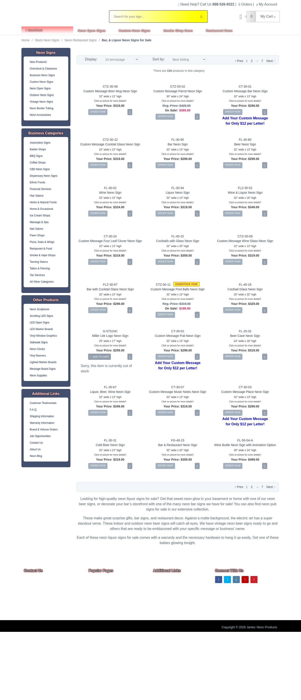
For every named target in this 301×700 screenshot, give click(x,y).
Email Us (33, 593)
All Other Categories (42, 281)
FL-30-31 (110, 440)
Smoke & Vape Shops (43, 255)
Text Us (29, 604)
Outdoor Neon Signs (42, 95)
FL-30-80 (245, 139)
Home (25, 40)
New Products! (38, 62)
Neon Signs (45, 52)
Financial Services (40, 189)
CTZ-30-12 (110, 139)
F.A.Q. (33, 409)
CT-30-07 (177, 387)
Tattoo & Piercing (40, 268)
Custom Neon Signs (134, 30)
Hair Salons (37, 195)
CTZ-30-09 (245, 236)
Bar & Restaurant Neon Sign (177, 445)
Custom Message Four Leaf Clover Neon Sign (110, 241)
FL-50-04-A (245, 440)
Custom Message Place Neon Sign (245, 392)
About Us (35, 449)
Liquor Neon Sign (177, 192)
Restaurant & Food (41, 248)
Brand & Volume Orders (44, 429)
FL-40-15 (177, 236)
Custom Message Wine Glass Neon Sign (245, 241)
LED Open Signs (39, 322)
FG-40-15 (177, 440)
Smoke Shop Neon (178, 30)
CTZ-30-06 (110, 86)
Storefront (34, 30)
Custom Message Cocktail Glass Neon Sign (110, 144)
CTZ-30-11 (163, 284)
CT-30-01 (245, 86)
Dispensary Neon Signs (43, 175)
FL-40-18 (245, 284)
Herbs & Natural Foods (43, 202)
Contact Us (36, 442)
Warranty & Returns (166, 610)
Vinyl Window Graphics (43, 335)
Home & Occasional (41, 208)
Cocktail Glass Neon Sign (245, 289)
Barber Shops (38, 149)
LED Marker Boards (41, 329)
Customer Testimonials (43, 403)
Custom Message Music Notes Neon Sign (177, 392)
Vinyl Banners (38, 355)
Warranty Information (42, 422)
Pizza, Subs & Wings (42, 242)
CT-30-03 (245, 387)
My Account (266, 4)
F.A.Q (92, 610)
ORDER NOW (98, 111)
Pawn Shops (37, 235)
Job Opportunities (40, 436)
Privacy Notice (163, 597)
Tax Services (37, 275)
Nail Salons (36, 228)
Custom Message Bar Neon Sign (245, 91)
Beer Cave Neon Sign (245, 336)
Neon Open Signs (92, 30)
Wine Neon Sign (110, 192)
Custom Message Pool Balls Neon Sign (177, 289)
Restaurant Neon (219, 30)
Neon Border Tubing (41, 108)
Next (270, 61)
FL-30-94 (177, 188)
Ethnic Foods (37, 182)
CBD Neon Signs (40, 169)
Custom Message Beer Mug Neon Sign (110, 91)
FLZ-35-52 (245, 188)
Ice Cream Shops (40, 215)
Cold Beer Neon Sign (110, 445)
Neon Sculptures (39, 309)
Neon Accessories (40, 114)
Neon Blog (36, 456)
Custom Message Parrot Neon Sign (177, 91)
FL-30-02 (110, 188)
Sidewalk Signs (39, 342)
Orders (245, 4)
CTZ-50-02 (177, 86)
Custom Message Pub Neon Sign (178, 336)
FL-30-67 (110, 387)
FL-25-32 (245, 331)
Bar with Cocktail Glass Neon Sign (110, 289)
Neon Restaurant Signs (81, 40)
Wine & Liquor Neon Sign (245, 192)
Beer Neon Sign (245, 144)
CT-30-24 (110, 236)
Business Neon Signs (42, 75)
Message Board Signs (43, 368)
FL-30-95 (177, 139)
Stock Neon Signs (47, 40)
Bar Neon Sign (178, 144)
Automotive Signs (40, 142)
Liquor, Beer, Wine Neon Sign (110, 392)
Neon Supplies (38, 375)
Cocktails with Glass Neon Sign (177, 241)
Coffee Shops (38, 162)
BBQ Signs (36, 156)
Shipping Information (42, 416)
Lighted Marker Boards (43, 362)
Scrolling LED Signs (41, 315)
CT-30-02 (177, 331)
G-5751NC (110, 331)
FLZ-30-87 (110, 284)
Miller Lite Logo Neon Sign (110, 336)
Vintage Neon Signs (41, 101)
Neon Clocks (37, 349)
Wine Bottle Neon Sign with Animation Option (245, 445)
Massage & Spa (39, 222)
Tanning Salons (39, 261)
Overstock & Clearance (43, 68)
